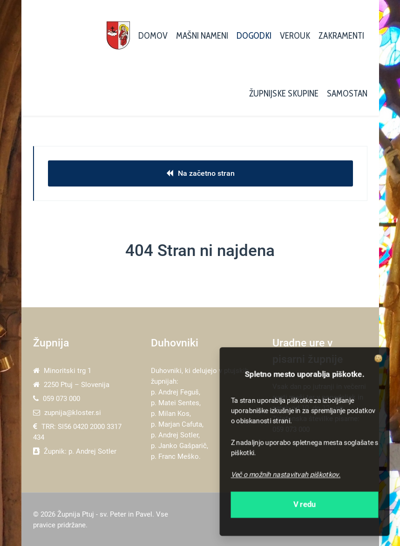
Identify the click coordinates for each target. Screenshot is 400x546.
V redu (304, 504)
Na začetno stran (200, 173)
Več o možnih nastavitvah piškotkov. (285, 474)
